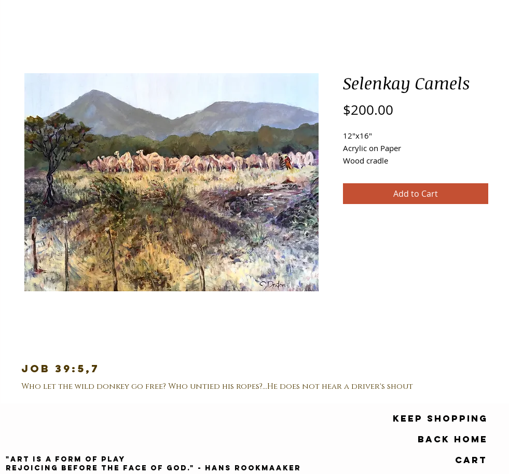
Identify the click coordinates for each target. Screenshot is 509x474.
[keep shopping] (440, 419)
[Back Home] (453, 439)
